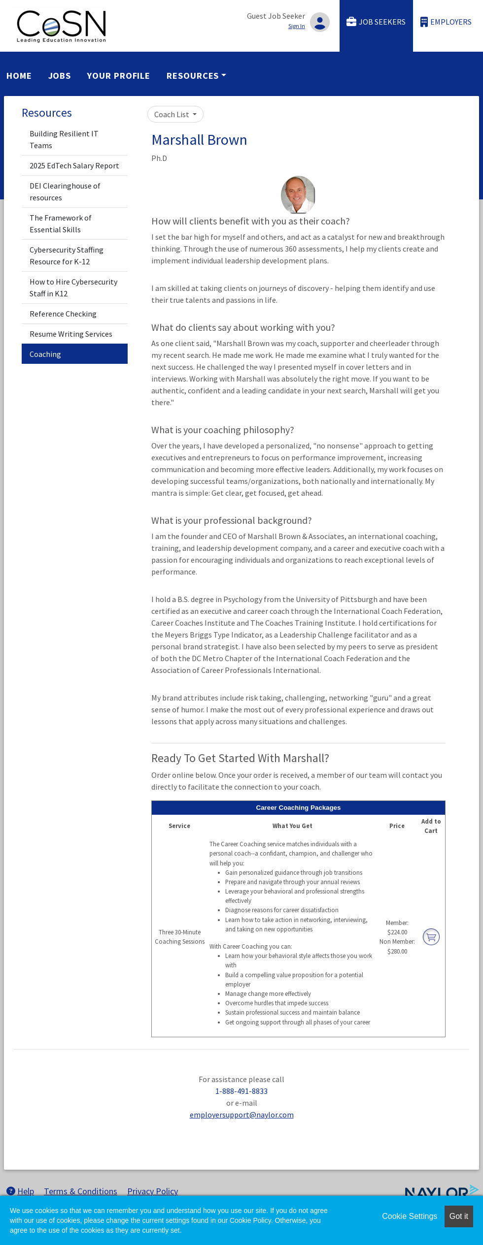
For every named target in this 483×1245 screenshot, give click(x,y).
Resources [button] (193, 75)
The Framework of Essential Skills (61, 223)
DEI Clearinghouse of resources (65, 191)
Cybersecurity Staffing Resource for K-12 (67, 255)
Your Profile (118, 75)
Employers (446, 22)
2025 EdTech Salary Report (74, 165)
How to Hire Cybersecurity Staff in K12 (73, 287)
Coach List (172, 114)
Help (20, 1191)
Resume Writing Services (71, 334)
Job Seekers (376, 22)
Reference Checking (63, 314)
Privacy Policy (152, 1191)
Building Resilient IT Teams (64, 139)
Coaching (45, 354)
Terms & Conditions (80, 1191)
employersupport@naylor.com (242, 1114)
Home (19, 75)
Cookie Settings (409, 1216)
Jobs (59, 75)
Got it (458, 1216)
